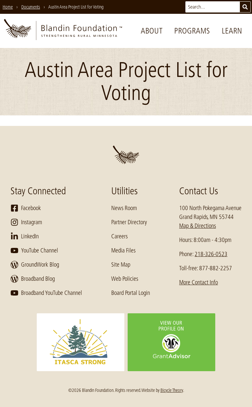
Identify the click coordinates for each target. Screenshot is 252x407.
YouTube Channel (34, 250)
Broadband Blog (32, 279)
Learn (232, 31)
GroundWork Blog (34, 265)
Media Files (123, 250)
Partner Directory (129, 222)
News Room (124, 208)
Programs (192, 31)
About (151, 31)
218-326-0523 (211, 254)
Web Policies (124, 278)
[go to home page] (63, 31)
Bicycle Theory (171, 390)
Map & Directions (197, 225)
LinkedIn (24, 236)
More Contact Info (198, 282)
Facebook (25, 208)
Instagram (26, 222)
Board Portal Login (130, 293)
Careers (119, 236)
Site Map (120, 264)
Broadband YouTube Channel (46, 293)
